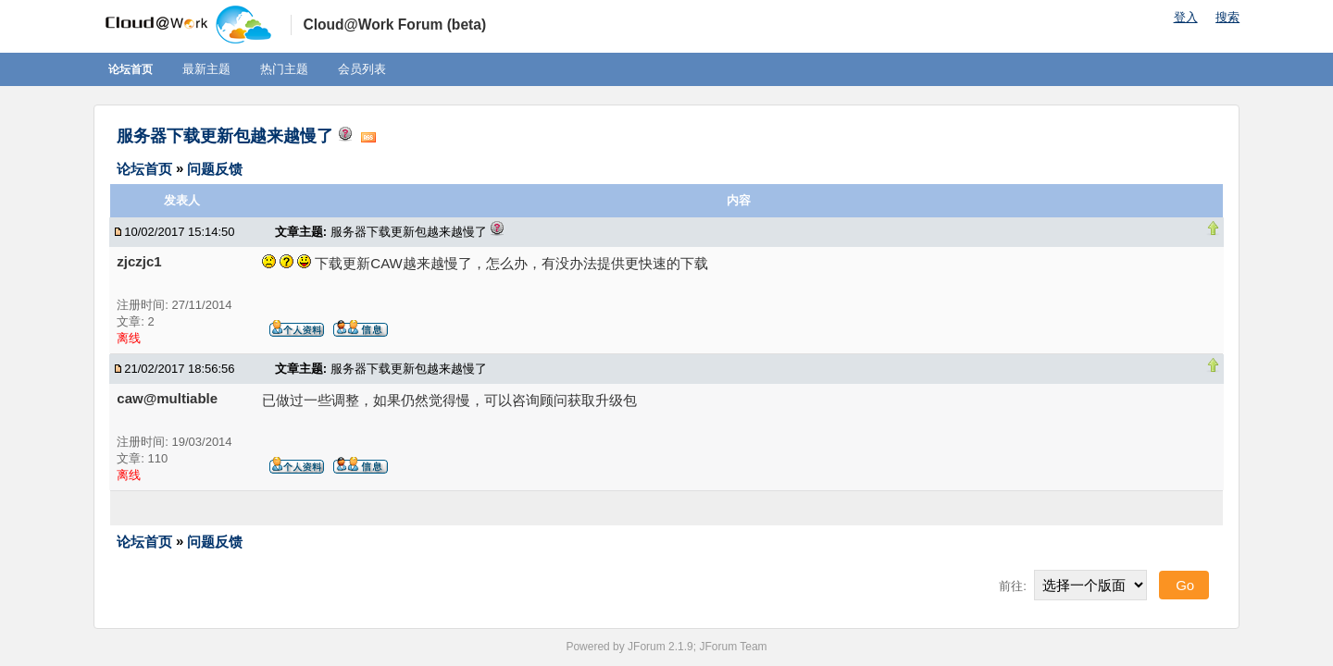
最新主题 (206, 69)
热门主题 (284, 69)
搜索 (1227, 17)
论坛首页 (130, 69)
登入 (1186, 17)
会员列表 (362, 69)
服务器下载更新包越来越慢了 (225, 136)
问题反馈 (215, 168)
